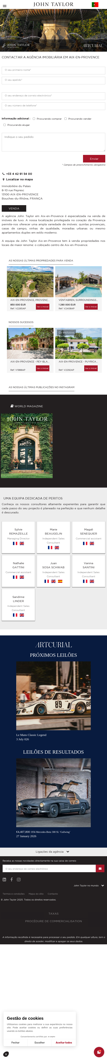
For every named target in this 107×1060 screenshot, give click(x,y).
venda (14, 208)
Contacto (53, 894)
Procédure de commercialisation (53, 921)
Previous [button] (11, 285)
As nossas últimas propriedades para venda (41, 260)
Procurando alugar (18, 125)
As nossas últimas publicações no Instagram (41, 387)
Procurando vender (79, 118)
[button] (7, 1054)
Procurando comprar (49, 118)
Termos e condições (14, 894)
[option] (29, 290)
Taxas (53, 913)
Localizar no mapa (17, 179)
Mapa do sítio (36, 894)
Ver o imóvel (42, 307)
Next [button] (96, 285)
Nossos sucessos (21, 322)
